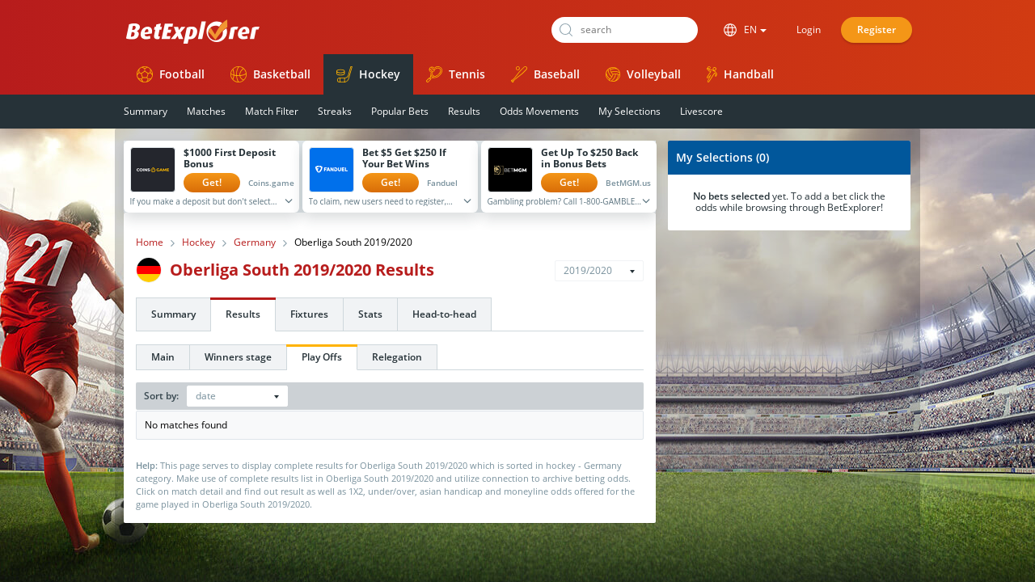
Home (149, 242)
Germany (255, 242)
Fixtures (309, 314)
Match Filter (271, 111)
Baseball (545, 74)
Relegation (397, 357)
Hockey (368, 74)
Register (876, 29)
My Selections (629, 111)
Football (171, 74)
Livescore (701, 111)
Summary (145, 111)
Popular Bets (400, 111)
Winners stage (238, 357)
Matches (206, 111)
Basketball (270, 74)
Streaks (335, 111)
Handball (740, 74)
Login (808, 29)
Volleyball (643, 74)
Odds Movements (539, 111)
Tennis (455, 74)
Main (163, 357)
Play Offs (322, 357)
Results (464, 111)
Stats (370, 314)
